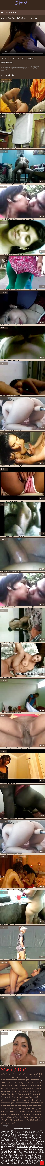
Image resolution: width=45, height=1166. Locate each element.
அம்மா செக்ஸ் (11, 1148)
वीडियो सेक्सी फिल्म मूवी (24, 1148)
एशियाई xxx (3, 58)
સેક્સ (20, 1140)
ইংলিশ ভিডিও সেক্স (20, 1132)
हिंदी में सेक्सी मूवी (26, 1114)
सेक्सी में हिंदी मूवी (16, 1100)
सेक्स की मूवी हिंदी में (23, 1080)
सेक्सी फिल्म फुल (10, 1154)
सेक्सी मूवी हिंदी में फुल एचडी (11, 1097)
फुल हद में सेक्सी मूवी (22, 1077)
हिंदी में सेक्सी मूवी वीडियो (26, 1117)
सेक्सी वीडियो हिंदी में (31, 1160)
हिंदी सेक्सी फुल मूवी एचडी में (8, 1123)
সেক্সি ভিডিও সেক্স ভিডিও (27, 1131)
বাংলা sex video (21, 1134)
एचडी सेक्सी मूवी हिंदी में (7, 1074)
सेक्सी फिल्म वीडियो (29, 1146)
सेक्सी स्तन (30, 58)
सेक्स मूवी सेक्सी (33, 1135)
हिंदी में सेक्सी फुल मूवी (14, 1114)
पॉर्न (37, 1131)
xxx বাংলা (27, 1151)
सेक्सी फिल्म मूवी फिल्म (35, 1155)
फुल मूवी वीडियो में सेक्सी (21, 1074)
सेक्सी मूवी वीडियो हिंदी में (7, 1094)
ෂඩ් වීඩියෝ (27, 1140)
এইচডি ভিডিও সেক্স (37, 1132)
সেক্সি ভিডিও (19, 1146)
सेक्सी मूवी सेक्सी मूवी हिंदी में (23, 1094)
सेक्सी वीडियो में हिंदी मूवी (22, 1103)
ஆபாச (8, 1142)
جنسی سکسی (5, 1131)
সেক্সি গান (21, 1162)
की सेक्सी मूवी (18, 1157)
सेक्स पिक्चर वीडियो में (33, 1143)
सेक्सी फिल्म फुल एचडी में (22, 1083)
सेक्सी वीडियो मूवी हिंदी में (7, 1103)
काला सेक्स (35, 1148)
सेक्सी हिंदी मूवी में (23, 1106)
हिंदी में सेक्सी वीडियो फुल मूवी (18, 1120)
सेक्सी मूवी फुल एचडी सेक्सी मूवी (17, 1145)
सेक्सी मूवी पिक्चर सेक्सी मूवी (13, 1137)
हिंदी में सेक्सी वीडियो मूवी (33, 1120)
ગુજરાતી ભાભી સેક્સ (15, 1149)
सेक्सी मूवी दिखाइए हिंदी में (22, 1085)
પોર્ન (16, 1162)
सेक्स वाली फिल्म (18, 1151)
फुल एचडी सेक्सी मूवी (32, 1162)
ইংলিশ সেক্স (14, 1131)
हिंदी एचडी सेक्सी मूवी (7, 1157)
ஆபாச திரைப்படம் (18, 1142)
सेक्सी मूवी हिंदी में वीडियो (26, 1097)
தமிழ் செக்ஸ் (16, 1135)
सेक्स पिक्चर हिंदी (15, 1163)
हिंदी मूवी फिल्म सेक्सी (21, 1155)
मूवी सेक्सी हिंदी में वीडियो (10, 1080)
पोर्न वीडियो (30, 1145)
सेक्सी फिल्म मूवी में (35, 1083)
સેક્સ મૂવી (19, 1154)
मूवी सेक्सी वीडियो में (23, 1158)
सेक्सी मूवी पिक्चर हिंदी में (12, 1088)
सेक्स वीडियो (8, 1152)
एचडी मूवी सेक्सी (27, 1149)
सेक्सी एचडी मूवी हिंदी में (7, 1083)
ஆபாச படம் (20, 1160)
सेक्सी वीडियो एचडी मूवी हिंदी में (31, 1100)
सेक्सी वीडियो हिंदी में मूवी (10, 1106)
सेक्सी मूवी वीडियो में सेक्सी (6, 62)
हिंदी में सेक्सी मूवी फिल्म (11, 1117)
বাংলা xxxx (9, 1132)
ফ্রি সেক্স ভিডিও (31, 1142)
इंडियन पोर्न (24, 1163)
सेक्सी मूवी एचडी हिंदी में (7, 1085)
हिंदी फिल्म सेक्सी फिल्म (8, 1134)
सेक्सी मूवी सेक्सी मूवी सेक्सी (31, 1157)
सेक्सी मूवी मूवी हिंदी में (18, 1091)
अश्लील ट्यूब (9, 1143)
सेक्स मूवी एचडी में (35, 1080)
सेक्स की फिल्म (32, 1163)
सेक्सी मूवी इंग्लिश (18, 1152)
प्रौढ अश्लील (8, 1135)
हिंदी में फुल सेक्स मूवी (24, 1108)
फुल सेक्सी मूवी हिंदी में (9, 1077)
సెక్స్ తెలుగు (8, 1151)
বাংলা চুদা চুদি (16, 1138)
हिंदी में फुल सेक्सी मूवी (12, 1111)
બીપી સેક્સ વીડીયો (20, 1143)
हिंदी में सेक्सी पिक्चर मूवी (25, 1111)
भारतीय (23, 58)
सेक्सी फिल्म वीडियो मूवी (30, 1154)
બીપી (28, 1132)
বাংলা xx (25, 1135)
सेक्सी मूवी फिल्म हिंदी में (27, 1088)
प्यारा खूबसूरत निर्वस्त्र (14, 58)
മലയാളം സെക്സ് (29, 1137)
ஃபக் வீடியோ (26, 1138)
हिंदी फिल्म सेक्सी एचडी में (10, 1108)
